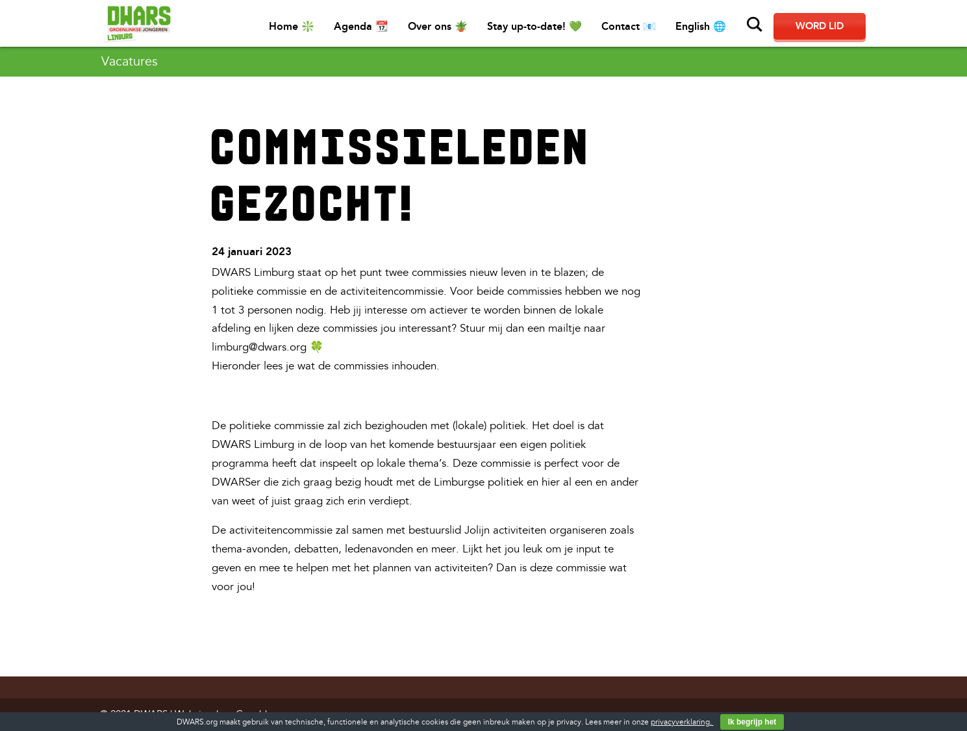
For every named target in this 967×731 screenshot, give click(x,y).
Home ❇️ (291, 26)
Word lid (820, 26)
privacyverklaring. (682, 722)
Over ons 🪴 (438, 26)
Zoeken (754, 24)
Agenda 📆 (361, 26)
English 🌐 (700, 26)
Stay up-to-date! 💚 (534, 26)
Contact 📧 (628, 26)
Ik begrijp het (752, 721)
